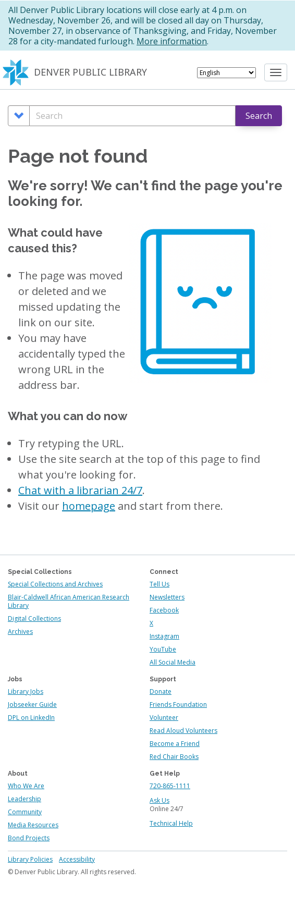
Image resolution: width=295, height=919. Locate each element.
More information (172, 41)
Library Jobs (25, 691)
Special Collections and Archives (55, 584)
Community (25, 811)
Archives (20, 631)
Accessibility (77, 859)
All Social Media (172, 662)
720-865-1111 (170, 785)
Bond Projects (29, 838)
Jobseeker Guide (32, 704)
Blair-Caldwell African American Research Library (68, 601)
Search (258, 115)
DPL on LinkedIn (31, 717)
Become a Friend (175, 743)
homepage (88, 506)
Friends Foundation (178, 704)
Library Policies (30, 859)
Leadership (24, 798)
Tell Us (159, 584)
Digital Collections (34, 618)
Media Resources (33, 824)
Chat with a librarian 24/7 (80, 490)
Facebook (164, 610)
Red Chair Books (174, 756)
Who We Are (26, 785)
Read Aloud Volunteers (183, 730)
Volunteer (164, 717)
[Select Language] (226, 72)
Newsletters (167, 597)
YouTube (163, 649)
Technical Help (171, 823)
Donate (160, 691)
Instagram (164, 636)
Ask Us (159, 800)
